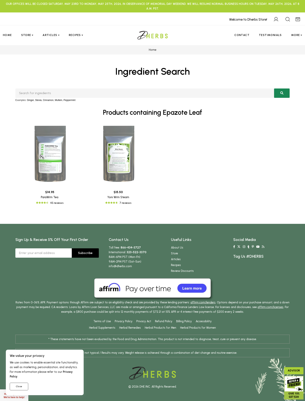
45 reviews (56, 203)
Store (26, 35)
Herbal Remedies (130, 327)
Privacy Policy (123, 321)
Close (19, 386)
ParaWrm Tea (49, 197)
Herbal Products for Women (198, 327)
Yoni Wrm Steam (118, 197)
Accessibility (204, 321)
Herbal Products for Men (160, 327)
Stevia (38, 100)
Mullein (58, 100)
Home (7, 35)
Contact (242, 35)
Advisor (294, 370)
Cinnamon (48, 100)
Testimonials (270, 35)
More (295, 35)
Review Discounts (182, 271)
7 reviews (125, 203)
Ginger (30, 100)
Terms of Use (102, 321)
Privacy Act (143, 321)
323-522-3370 (136, 252)
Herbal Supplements (102, 327)
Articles (50, 35)
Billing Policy (184, 321)
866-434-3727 (131, 247)
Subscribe (85, 253)
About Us (177, 247)
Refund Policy (163, 321)
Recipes (75, 35)
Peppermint (69, 100)
